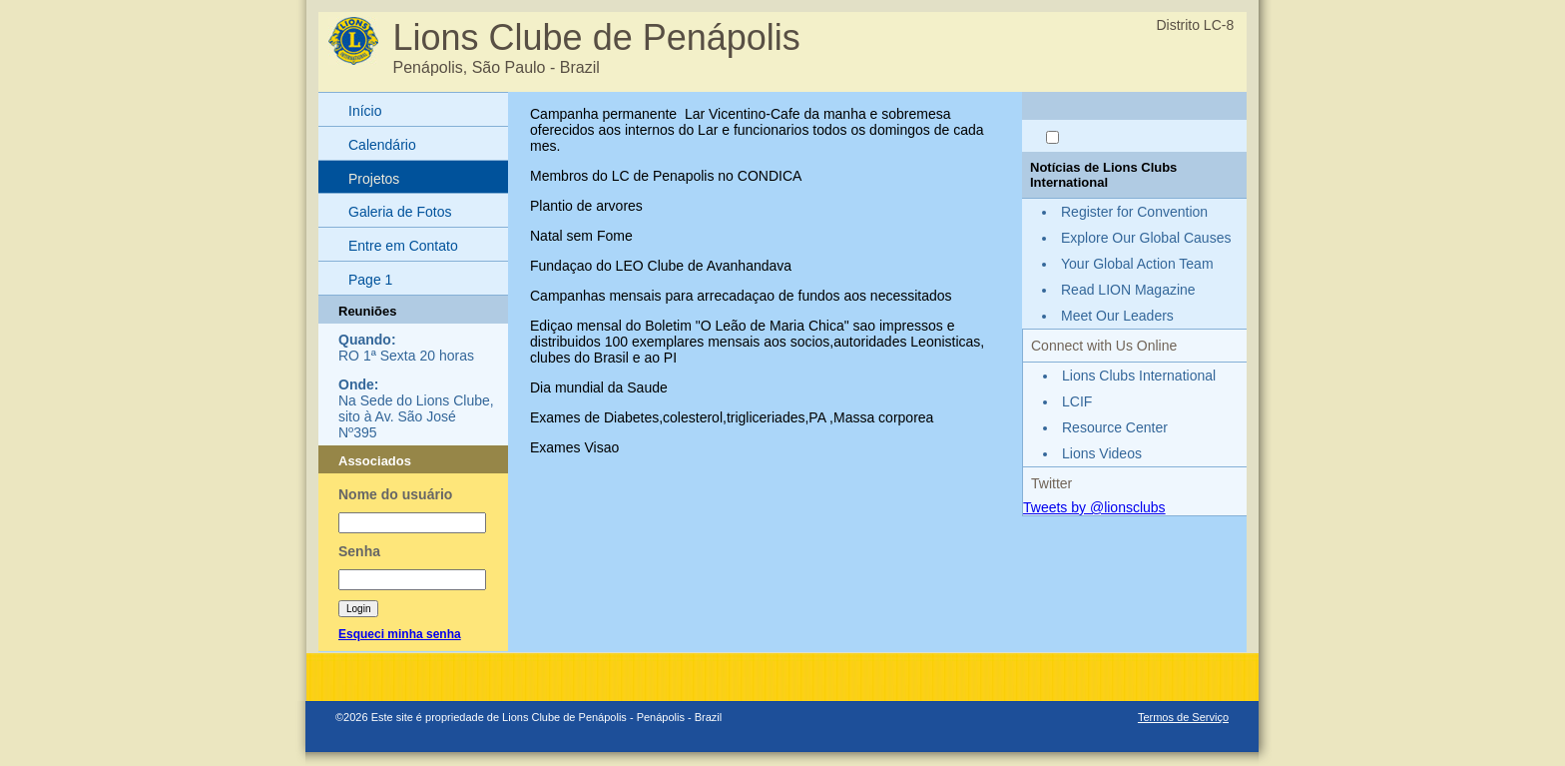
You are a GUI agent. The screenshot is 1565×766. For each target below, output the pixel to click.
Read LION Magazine (1128, 290)
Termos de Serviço (1183, 717)
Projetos (373, 179)
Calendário (382, 145)
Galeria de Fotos (400, 212)
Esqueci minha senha (399, 634)
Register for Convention (1134, 212)
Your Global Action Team (1137, 264)
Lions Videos (1102, 453)
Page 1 (370, 280)
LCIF (1077, 401)
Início (364, 111)
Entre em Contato (403, 246)
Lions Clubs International (1139, 375)
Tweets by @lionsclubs (1094, 507)
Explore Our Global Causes (1146, 238)
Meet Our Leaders (1117, 316)
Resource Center (1115, 427)
